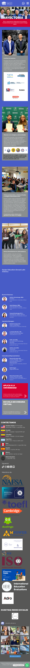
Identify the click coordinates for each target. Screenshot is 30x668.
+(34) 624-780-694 (15, 449)
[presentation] (26, 128)
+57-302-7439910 (19, 436)
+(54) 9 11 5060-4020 (18, 440)
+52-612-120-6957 (18, 454)
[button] (27, 665)
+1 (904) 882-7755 (20, 427)
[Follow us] (3, 466)
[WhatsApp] (23, 3)
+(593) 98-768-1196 (20, 431)
